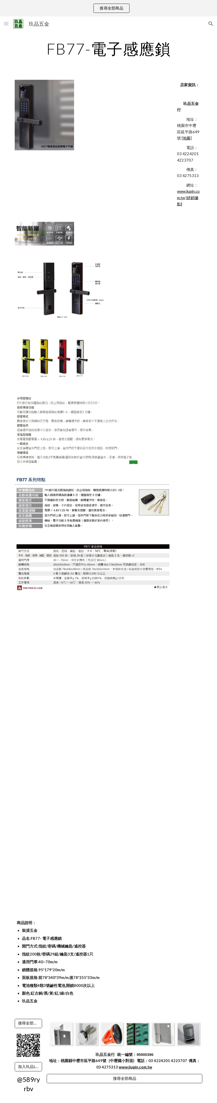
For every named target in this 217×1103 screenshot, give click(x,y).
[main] (108, 48)
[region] (108, 8)
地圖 (186, 138)
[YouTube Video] (52, 625)
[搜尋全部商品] (28, 1023)
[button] (6, 23)
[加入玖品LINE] (28, 1067)
